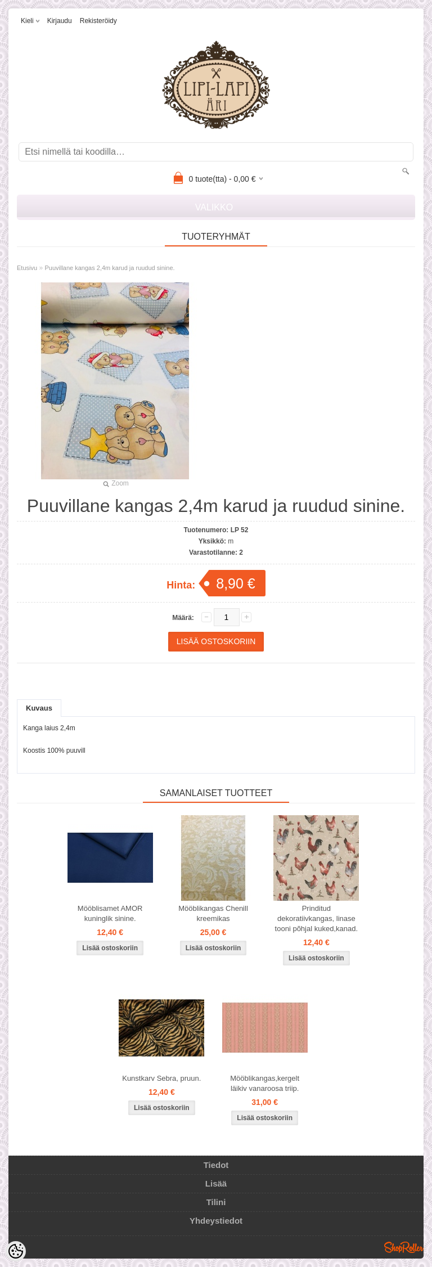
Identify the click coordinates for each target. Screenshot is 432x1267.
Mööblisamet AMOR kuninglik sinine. (110, 913)
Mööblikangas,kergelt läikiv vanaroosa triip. (264, 1083)
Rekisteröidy (98, 21)
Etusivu (27, 267)
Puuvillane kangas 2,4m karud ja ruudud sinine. (109, 267)
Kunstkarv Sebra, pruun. (161, 1078)
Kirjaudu (59, 21)
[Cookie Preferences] (16, 1251)
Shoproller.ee (404, 1247)
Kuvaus (39, 708)
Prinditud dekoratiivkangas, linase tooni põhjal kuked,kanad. (316, 918)
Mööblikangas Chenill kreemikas (213, 913)
